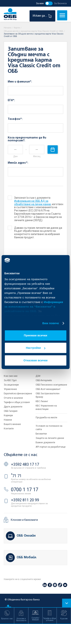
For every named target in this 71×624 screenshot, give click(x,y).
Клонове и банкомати (24, 519)
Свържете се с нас (20, 455)
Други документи (13, 406)
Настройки (35, 347)
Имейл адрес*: (18, 163)
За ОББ (10, 367)
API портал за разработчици (51, 447)
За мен (40, 3)
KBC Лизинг (42, 401)
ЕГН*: (11, 100)
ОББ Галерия (10, 411)
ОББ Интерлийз (44, 380)
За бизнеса (60, 3)
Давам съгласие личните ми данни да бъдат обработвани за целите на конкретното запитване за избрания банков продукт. (35, 232)
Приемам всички (35, 335)
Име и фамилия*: (20, 81)
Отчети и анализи (13, 398)
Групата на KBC (50, 367)
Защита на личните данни (50, 438)
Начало (8, 27)
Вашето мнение (12, 424)
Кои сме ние (10, 376)
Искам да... (43, 16)
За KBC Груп (10, 380)
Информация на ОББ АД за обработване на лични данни (32, 202)
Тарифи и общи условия (17, 402)
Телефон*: (15, 119)
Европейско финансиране (18, 393)
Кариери (8, 415)
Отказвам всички (35, 360)
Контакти (9, 428)
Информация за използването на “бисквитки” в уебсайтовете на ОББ (33, 306)
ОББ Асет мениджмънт (48, 389)
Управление (10, 389)
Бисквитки (41, 433)
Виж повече (50, 323)
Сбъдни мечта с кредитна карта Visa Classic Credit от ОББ (33, 31)
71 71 (16, 476)
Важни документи (45, 442)
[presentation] (31, 254)
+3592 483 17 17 (25, 464)
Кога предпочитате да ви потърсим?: (27, 139)
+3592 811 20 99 (25, 500)
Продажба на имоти (46, 417)
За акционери (11, 384)
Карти (17, 27)
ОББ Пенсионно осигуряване (51, 384)
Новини (8, 419)
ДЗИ (38, 376)
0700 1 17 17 (24, 489)
